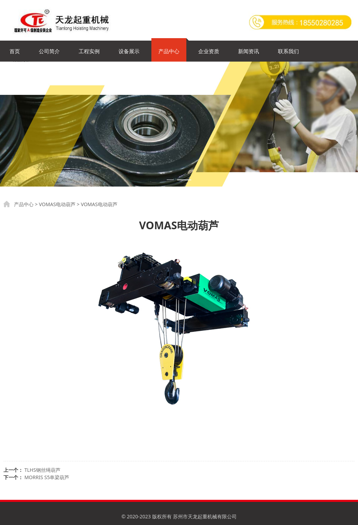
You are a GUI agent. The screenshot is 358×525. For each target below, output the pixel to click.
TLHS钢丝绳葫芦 (42, 470)
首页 (14, 51)
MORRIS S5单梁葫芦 (47, 477)
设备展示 (129, 51)
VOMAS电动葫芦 (57, 204)
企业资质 (208, 51)
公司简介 (49, 51)
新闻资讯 (248, 51)
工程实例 (89, 51)
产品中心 (168, 51)
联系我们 (288, 51)
